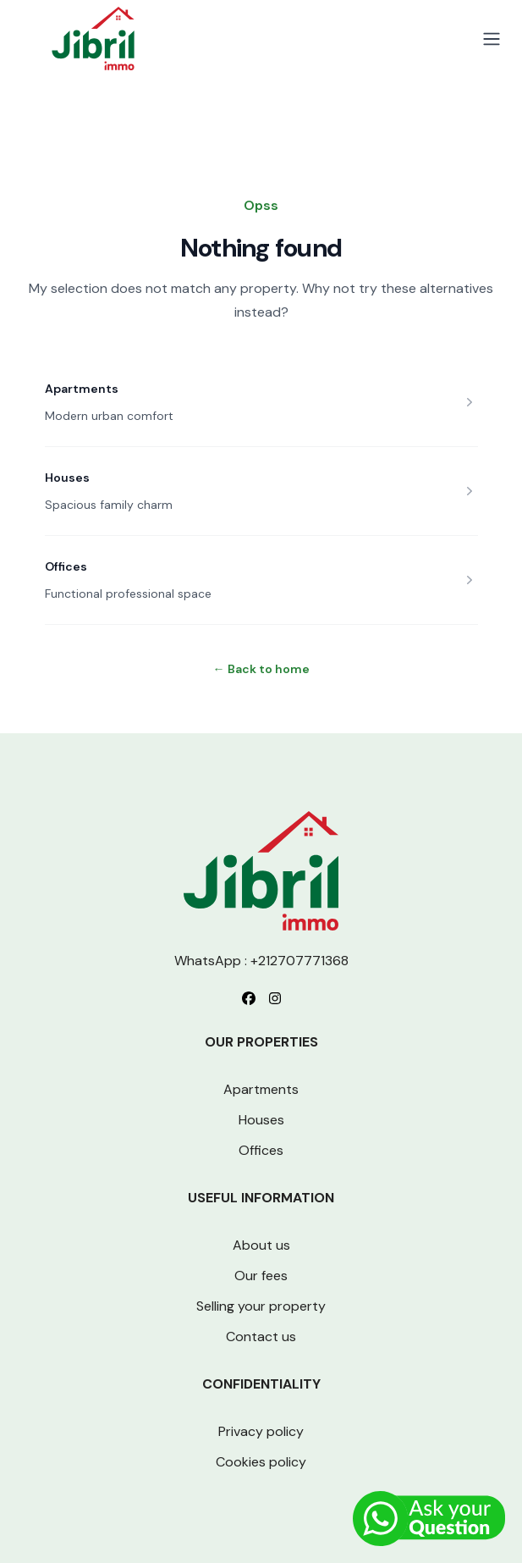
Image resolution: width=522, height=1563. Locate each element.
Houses (67, 477)
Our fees (261, 1275)
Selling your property (261, 1306)
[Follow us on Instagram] (275, 998)
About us (261, 1245)
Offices (66, 566)
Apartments (81, 388)
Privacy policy (261, 1431)
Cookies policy (261, 1462)
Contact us (261, 1336)
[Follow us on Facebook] (249, 998)
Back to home (261, 669)
